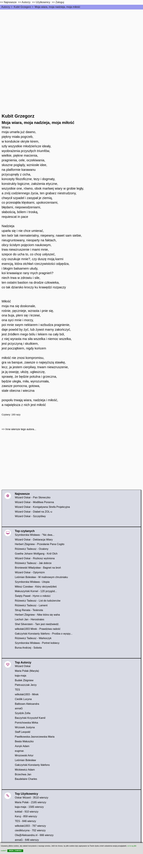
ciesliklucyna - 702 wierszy (30, 830)
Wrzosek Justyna (25, 727)
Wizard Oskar (23, 666)
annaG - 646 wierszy (27, 839)
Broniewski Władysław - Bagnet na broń (38, 567)
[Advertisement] (71, 34)
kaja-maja (20, 675)
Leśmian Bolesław (25, 760)
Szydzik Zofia (22, 713)
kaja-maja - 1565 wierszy (29, 807)
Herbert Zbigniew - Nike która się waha (37, 614)
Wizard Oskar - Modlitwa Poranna (34, 502)
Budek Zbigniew (24, 680)
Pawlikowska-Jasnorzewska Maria (35, 736)
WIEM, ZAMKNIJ (15, 851)
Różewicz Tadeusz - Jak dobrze (33, 563)
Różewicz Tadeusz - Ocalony (31, 549)
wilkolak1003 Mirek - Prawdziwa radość (37, 629)
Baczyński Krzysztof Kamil (30, 718)
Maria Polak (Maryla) (27, 670)
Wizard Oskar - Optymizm (30, 572)
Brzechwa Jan (23, 774)
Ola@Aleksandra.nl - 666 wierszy (34, 835)
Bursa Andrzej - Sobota (28, 647)
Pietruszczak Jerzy (26, 685)
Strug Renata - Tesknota (29, 610)
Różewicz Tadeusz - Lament (31, 605)
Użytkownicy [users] (43, 2)
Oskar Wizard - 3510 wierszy (31, 797)
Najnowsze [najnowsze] (10, 2)
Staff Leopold (22, 732)
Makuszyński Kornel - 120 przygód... (36, 591)
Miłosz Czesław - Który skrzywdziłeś (36, 586)
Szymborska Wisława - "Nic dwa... (34, 534)
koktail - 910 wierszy (26, 811)
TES (17, 689)
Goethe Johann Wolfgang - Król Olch (36, 553)
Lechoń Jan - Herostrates (29, 619)
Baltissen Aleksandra (27, 703)
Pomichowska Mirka (26, 722)
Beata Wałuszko (24, 741)
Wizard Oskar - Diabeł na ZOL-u (33, 511)
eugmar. (19, 750)
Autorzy (5, 7)
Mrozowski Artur (24, 755)
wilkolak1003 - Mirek (27, 694)
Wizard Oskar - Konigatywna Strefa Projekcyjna (42, 507)
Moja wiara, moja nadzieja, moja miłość (57, 7)
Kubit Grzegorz (22, 7)
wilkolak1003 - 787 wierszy (30, 825)
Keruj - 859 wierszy (26, 816)
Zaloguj (60, 2)
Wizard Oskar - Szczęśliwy (30, 516)
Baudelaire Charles (26, 779)
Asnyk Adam (22, 746)
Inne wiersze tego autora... (20, 429)
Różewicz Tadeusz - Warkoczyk (33, 638)
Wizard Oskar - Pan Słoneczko (32, 497)
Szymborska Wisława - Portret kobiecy (37, 643)
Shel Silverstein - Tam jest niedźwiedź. (37, 624)
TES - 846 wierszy (25, 821)
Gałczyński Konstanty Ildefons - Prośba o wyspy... (43, 633)
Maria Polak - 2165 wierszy (30, 802)
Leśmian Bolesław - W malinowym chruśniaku (41, 577)
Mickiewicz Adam (25, 769)
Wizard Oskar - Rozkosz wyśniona (35, 558)
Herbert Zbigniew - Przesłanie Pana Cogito (39, 544)
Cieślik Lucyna (23, 699)
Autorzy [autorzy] (26, 2)
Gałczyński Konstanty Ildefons (32, 765)
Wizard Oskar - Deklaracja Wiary (34, 539)
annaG (19, 708)
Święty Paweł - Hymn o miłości (32, 596)
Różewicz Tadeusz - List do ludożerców (37, 600)
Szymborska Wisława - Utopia (32, 581)
